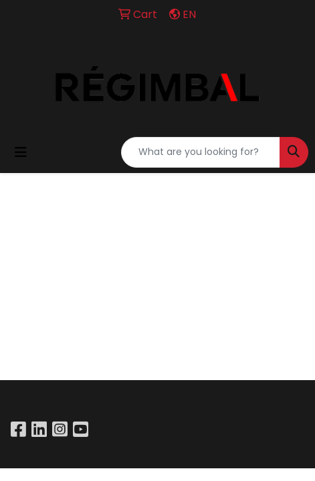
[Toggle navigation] (21, 152)
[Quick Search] (200, 152)
